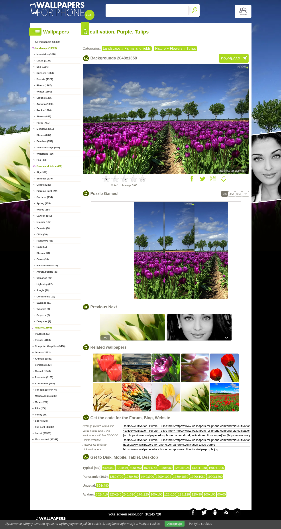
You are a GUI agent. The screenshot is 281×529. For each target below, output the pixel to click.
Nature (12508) (43, 327)
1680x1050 (180, 476)
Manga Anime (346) (46, 396)
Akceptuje (174, 524)
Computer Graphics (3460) (50, 346)
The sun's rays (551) (48, 147)
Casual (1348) (43, 371)
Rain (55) (42, 247)
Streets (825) (44, 116)
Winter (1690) (44, 91)
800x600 (136, 468)
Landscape (111, 48)
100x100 (210, 494)
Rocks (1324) (44, 110)
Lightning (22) (45, 284)
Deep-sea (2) (44, 321)
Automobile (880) (45, 383)
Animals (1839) (43, 358)
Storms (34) (43, 253)
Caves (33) (43, 259)
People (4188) (43, 340)
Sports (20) (41, 420)
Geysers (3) (43, 315)
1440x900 (147, 476)
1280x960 (166, 468)
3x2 (231, 193)
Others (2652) (43, 352)
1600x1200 (216, 468)
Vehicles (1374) (44, 365)
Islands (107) (44, 222)
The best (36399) (44, 427)
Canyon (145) (44, 215)
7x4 (245, 193)
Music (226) (41, 402)
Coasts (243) (44, 184)
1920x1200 (214, 476)
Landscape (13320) (46, 48)
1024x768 (150, 468)
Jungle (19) (43, 290)
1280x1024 (182, 468)
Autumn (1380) (45, 104)
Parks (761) (43, 122)
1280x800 (132, 476)
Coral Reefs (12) (46, 296)
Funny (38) (41, 414)
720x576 (122, 468)
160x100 (157, 494)
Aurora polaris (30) (47, 271)
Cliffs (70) (42, 234)
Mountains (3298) (47, 54)
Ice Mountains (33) (47, 265)
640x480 (108, 468)
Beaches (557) (45, 141)
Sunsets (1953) (45, 73)
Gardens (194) (45, 197)
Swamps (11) (44, 302)
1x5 (224, 193)
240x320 (129, 494)
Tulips (191, 48)
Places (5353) (43, 333)
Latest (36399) (43, 433)
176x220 (143, 494)
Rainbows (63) (45, 240)
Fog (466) (42, 160)
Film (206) (40, 408)
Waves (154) (44, 209)
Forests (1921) (45, 79)
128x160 (170, 494)
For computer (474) (46, 389)
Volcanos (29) (44, 278)
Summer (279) (45, 178)
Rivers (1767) (44, 85)
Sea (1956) (43, 66)
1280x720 (116, 476)
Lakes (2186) (44, 60)
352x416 (102, 494)
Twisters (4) (43, 309)
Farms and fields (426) (49, 166)
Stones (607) (44, 135)
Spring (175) (44, 203)
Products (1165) (44, 377)
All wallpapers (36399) (48, 42)
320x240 (116, 494)
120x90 (197, 494)
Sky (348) (42, 172)
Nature (160, 48)
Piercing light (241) (47, 191)
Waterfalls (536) (46, 153)
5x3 (238, 193)
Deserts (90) (44, 228)
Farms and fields (137, 48)
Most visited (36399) (46, 439)
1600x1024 (163, 476)
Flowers (176, 48)
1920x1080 (197, 476)
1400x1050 (199, 468)
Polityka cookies (200, 523)
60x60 (221, 494)
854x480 (103, 485)
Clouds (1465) (45, 97)
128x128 (184, 494)
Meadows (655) (45, 129)
